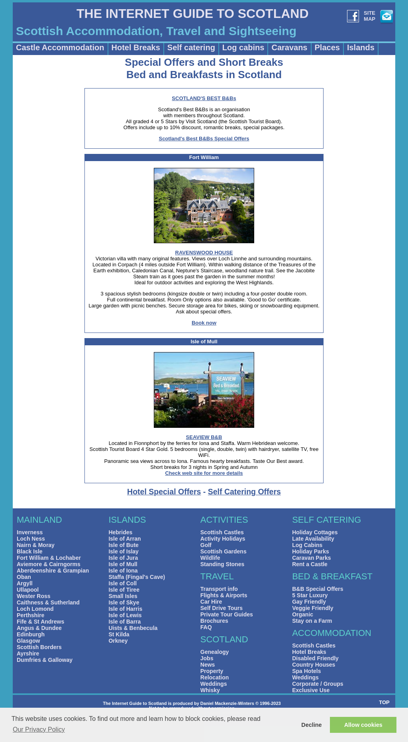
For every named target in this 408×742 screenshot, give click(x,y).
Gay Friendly (309, 601)
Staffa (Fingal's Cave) (136, 577)
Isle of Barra (124, 621)
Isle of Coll (122, 583)
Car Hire (211, 601)
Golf (206, 545)
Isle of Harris (125, 609)
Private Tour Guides (226, 614)
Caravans (289, 47)
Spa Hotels (306, 671)
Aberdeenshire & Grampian (53, 570)
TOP (384, 702)
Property (212, 671)
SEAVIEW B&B (204, 437)
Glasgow (28, 641)
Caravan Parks (311, 558)
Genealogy (214, 652)
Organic (302, 614)
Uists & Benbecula (132, 628)
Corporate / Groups (317, 684)
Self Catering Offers (244, 491)
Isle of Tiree (123, 590)
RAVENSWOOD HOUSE (204, 253)
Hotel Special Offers (164, 491)
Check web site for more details (204, 473)
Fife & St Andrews (40, 621)
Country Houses (313, 664)
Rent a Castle (310, 564)
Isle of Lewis (124, 615)
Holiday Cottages (314, 532)
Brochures (214, 621)
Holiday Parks (310, 551)
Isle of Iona (122, 570)
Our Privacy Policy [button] (39, 729)
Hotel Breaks (136, 47)
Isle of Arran (124, 538)
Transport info (219, 589)
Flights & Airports (223, 595)
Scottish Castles (222, 532)
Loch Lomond (35, 609)
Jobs (207, 658)
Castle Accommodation (60, 47)
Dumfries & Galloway (45, 660)
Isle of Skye (123, 602)
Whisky (210, 690)
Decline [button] (311, 725)
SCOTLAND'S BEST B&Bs (204, 98)
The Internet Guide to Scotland (135, 703)
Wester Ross (34, 596)
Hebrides (120, 532)
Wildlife (210, 558)
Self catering (191, 47)
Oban (24, 577)
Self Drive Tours (221, 608)
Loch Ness (31, 538)
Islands (361, 47)
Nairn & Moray (36, 545)
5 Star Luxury (310, 595)
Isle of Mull (122, 564)
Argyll (25, 583)
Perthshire (30, 615)
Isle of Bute (123, 545)
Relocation (214, 677)
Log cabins (243, 47)
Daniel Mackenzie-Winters (227, 703)
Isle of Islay (123, 551)
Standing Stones (222, 564)
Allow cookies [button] (363, 725)
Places (327, 47)
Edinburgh (31, 634)
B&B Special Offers (317, 589)
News (207, 664)
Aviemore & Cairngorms (48, 564)
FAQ (206, 627)
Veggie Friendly (312, 608)
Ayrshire (28, 653)
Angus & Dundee (39, 628)
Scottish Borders (39, 647)
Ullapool (28, 590)
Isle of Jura (123, 558)
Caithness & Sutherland (48, 602)
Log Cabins (307, 545)
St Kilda (118, 634)
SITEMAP (369, 16)
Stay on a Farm (312, 621)
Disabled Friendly (315, 658)
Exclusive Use (311, 690)
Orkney (118, 641)
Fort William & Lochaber (49, 558)
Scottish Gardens (223, 551)
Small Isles (122, 596)
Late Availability (313, 538)
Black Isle (30, 551)
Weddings (213, 684)
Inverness (30, 532)
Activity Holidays (222, 538)
